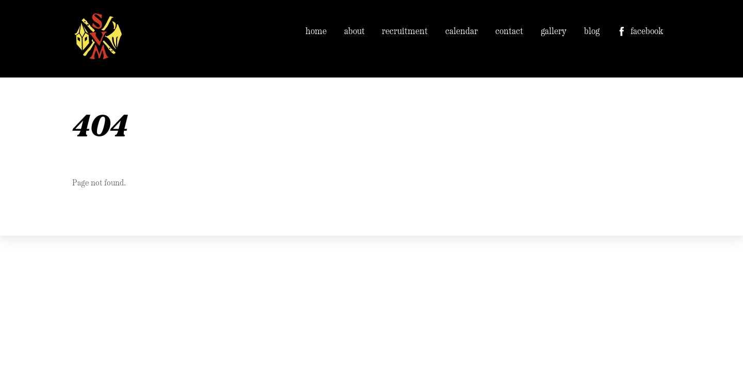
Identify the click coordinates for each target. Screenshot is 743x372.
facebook (640, 31)
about (354, 31)
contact (509, 31)
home (316, 31)
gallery (554, 31)
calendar (461, 31)
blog (592, 31)
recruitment (405, 31)
